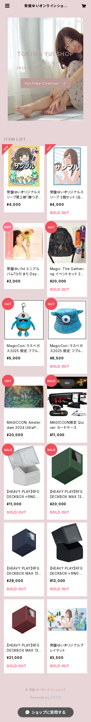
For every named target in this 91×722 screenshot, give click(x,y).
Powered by (45, 697)
